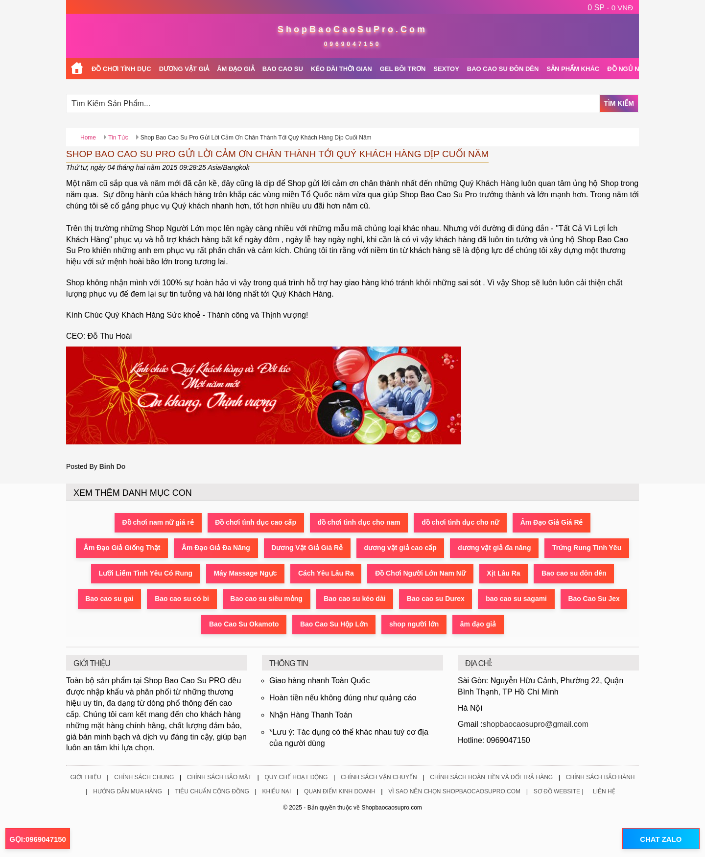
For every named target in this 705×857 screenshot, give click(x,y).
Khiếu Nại (276, 791)
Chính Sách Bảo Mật (219, 777)
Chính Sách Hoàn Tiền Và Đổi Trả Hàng (491, 777)
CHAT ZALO (660, 839)
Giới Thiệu (85, 777)
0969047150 (352, 44)
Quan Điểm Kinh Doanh (340, 791)
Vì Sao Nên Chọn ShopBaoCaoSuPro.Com (454, 791)
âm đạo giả (479, 624)
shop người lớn (415, 624)
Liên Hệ (604, 791)
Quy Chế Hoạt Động (296, 777)
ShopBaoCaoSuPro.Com (352, 29)
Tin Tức (118, 137)
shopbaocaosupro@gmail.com (535, 724)
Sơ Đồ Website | (559, 791)
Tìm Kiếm (619, 103)
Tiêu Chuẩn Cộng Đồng (212, 791)
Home (88, 137)
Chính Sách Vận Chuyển (379, 777)
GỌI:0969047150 (37, 839)
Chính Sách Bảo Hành (600, 777)
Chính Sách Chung (144, 777)
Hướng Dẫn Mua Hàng (127, 791)
